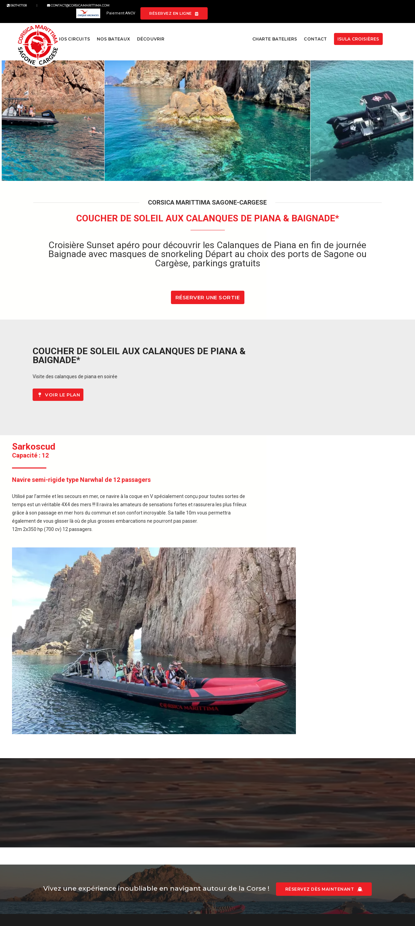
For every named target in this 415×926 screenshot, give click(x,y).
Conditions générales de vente (155, 813)
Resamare (134, 830)
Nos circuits (71, 31)
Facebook (233, 805)
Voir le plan (225, 406)
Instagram (234, 813)
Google (230, 821)
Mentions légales (141, 805)
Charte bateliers (271, 31)
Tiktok (230, 830)
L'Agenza (67, 889)
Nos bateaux (111, 31)
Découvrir (149, 31)
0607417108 (25, 9)
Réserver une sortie (207, 304)
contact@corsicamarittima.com (86, 9)
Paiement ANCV (301, 9)
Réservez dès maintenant (328, 741)
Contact (312, 31)
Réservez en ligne (369, 9)
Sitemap (132, 821)
